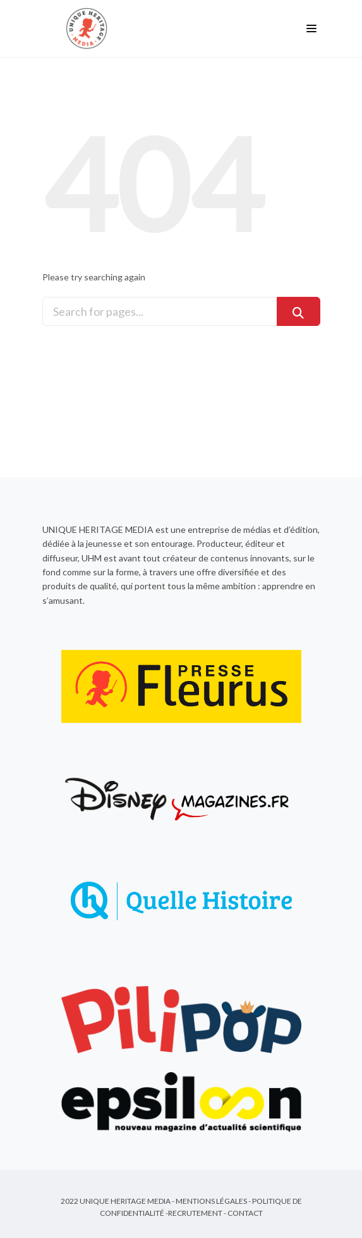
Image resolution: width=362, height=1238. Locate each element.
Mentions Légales (211, 1201)
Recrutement (195, 1213)
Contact (245, 1213)
